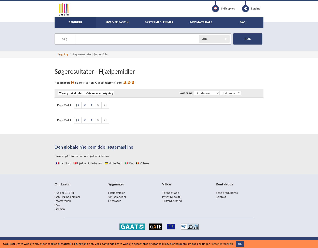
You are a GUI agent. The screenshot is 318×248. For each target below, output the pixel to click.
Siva (129, 163)
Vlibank (142, 163)
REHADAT (113, 163)
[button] (99, 93)
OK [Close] (240, 243)
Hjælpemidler (116, 192)
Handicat (63, 163)
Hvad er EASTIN (65, 192)
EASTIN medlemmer (67, 196)
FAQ (57, 204)
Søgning (63, 54)
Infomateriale (63, 200)
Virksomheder (117, 196)
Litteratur (114, 200)
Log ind (251, 8)
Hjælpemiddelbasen (87, 163)
